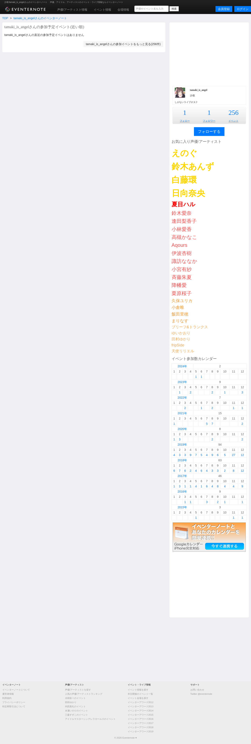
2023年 (182, 382)
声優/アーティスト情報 (72, 9)
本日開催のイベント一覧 (140, 694)
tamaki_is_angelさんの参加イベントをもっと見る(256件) (123, 44)
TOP (5, 18)
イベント (233, 120)
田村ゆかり (181, 339)
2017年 (182, 476)
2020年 (182, 429)
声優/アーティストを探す (78, 689)
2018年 (182, 460)
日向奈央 (188, 193)
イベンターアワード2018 (140, 727)
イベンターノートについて (16, 689)
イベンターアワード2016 (140, 719)
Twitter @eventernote (201, 694)
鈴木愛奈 (182, 213)
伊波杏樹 (182, 253)
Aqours (179, 245)
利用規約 (6, 698)
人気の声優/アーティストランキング (83, 694)
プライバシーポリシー (13, 702)
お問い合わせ (197, 689)
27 (233, 455)
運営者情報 (8, 694)
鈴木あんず (193, 166)
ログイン (242, 9)
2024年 (182, 366)
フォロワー (209, 120)
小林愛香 (182, 229)
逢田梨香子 (184, 221)
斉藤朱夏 (182, 277)
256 (233, 112)
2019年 (182, 444)
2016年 (182, 491)
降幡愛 (179, 285)
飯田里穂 (180, 314)
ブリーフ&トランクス (190, 327)
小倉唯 (178, 307)
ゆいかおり (181, 333)
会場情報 (123, 9)
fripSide (178, 345)
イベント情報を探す (138, 689)
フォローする (209, 131)
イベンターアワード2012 (140, 702)
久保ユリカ (182, 300)
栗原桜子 (182, 293)
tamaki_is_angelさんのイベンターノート (40, 18)
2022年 (182, 397)
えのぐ (184, 153)
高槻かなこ (184, 237)
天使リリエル (183, 351)
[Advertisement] (209, 53)
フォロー (185, 120)
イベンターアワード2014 (140, 710)
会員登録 (224, 9)
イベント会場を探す (138, 698)
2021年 (182, 413)
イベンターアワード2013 (140, 706)
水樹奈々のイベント (75, 698)
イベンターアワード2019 (140, 731)
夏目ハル (183, 204)
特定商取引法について (13, 706)
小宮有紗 (182, 269)
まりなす (180, 320)
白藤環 (184, 179)
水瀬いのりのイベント (76, 710)
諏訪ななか (184, 261)
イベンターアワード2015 (140, 715)
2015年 (182, 507)
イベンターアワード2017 (140, 723)
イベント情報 (102, 9)
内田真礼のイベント (75, 706)
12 (242, 455)
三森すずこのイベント (76, 715)
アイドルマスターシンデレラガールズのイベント (90, 719)
